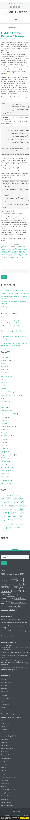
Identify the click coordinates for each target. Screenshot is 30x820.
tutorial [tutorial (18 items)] (17, 527)
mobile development (7, 426)
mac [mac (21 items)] (9, 516)
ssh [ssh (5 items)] (2, 527)
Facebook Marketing (7, 392)
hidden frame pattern (12, 251)
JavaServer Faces (6, 411)
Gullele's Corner (16, 815)
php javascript (12, 256)
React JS (3, 464)
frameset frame (13, 249)
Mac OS (3, 417)
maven (3, 420)
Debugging (4, 382)
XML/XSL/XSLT (5, 480)
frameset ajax (4, 249)
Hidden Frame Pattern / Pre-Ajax (13, 34)
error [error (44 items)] (20, 501)
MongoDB (4, 433)
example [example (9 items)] (4, 505)
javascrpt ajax (13, 254)
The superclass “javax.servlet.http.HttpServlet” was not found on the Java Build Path (13, 321)
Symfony (4, 474)
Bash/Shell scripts (6, 376)
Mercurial (4, 423)
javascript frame (5, 254)
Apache (3, 363)
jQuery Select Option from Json (19, 652)
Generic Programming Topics (10, 395)
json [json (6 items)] (26, 513)
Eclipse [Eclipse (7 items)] (13, 502)
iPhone (3, 404)
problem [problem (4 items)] (18, 524)
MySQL (3, 439)
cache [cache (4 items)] (3, 498)
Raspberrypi (5, 461)
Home (2, 27)
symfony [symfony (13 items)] (9, 527)
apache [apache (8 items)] (17, 496)
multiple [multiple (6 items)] (4, 520)
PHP (22, 257)
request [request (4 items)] (23, 524)
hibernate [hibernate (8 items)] (5, 509)
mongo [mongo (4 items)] (20, 516)
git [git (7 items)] (25, 505)
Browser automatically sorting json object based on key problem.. (14, 344)
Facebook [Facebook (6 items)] (11, 505)
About (4, 4)
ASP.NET (4, 370)
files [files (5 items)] (21, 505)
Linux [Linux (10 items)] (4, 516)
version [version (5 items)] (17, 531)
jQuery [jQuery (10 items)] (14, 513)
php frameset (4, 256)
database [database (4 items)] (21, 498)
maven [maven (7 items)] (15, 516)
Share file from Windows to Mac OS (12, 290)
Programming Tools (7, 455)
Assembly (4, 373)
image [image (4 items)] (11, 509)
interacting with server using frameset (11, 252)
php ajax (24, 254)
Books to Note (13, 4)
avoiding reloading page (13, 248)
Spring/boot (5, 471)
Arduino (3, 366)
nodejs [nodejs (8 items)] (23, 520)
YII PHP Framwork (6, 483)
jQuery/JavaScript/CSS (14, 257)
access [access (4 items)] (3, 495)
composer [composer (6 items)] (14, 498)
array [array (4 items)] (22, 495)
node (2, 442)
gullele (8, 245)
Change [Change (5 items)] (8, 498)
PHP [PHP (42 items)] (8, 523)
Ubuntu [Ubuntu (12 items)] (4, 531)
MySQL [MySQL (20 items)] (11, 519)
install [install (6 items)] (15, 509)
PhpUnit (3, 448)
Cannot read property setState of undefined (15, 293)
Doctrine (4, 389)
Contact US (23, 4)
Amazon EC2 (5, 360)
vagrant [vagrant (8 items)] (11, 531)
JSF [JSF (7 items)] (22, 513)
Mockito (3, 430)
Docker (3, 385)
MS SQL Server (5, 436)
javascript (23, 252)
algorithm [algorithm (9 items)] (10, 496)
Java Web (4, 407)
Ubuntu (3, 477)
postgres (4, 452)
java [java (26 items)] (21, 508)
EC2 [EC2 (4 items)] (8, 502)
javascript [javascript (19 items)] (6, 512)
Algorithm (4, 357)
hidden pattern (22, 251)
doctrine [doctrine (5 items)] (4, 502)
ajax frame (19, 246)
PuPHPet (4, 458)
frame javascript (24, 248)
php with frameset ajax (23, 256)
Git (2, 398)
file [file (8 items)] (17, 505)
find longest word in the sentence (11, 307)
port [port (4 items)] (13, 524)
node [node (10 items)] (17, 520)
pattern (20, 254)
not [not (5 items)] (2, 524)
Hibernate (4, 401)
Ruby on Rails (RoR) (7, 467)
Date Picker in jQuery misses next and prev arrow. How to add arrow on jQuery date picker (14, 338)
